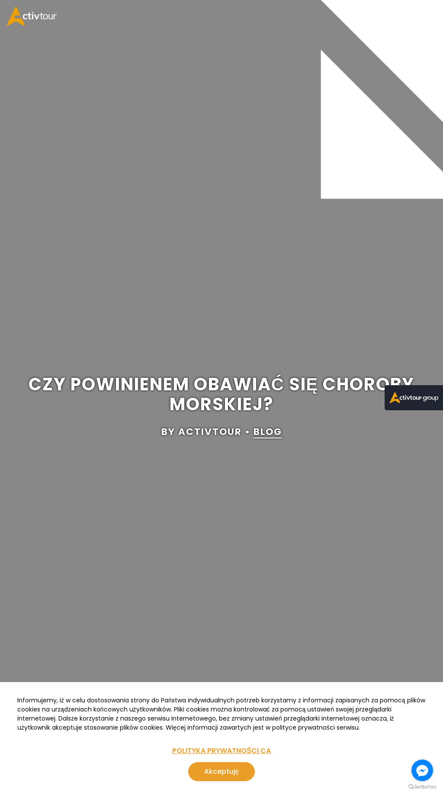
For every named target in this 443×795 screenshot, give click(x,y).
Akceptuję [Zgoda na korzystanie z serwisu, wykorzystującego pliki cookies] (221, 771)
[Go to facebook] (422, 770)
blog (268, 432)
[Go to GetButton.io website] (422, 786)
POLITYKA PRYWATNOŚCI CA (221, 750)
